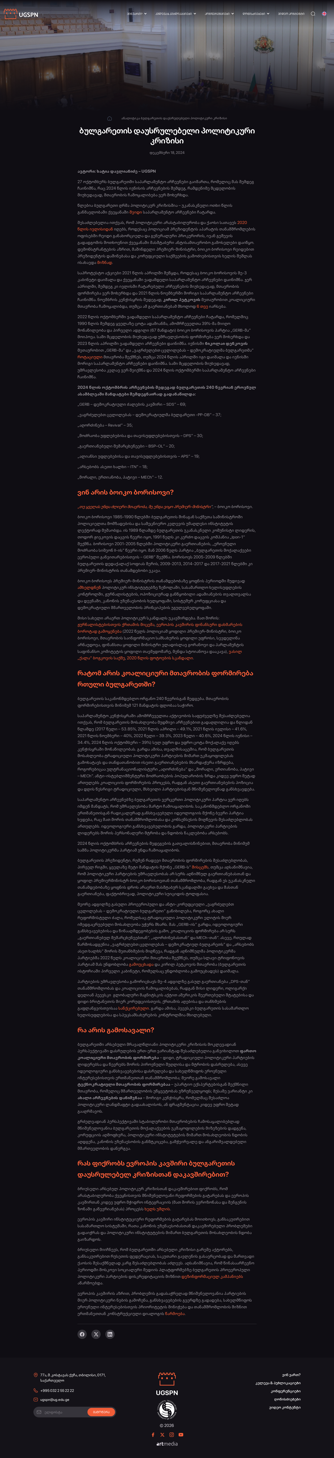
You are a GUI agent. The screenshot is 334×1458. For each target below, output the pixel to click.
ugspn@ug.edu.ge (54, 1399)
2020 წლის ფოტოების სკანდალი (160, 657)
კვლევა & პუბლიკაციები (173, 14)
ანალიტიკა (130, 118)
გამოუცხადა (141, 964)
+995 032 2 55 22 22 (57, 1390)
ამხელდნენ (89, 587)
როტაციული (90, 356)
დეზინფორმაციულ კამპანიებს (212, 1276)
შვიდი (135, 212)
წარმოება (175, 1313)
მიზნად (104, 262)
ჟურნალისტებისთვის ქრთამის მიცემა (115, 624)
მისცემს (200, 867)
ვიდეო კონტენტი (291, 14)
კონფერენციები (217, 14)
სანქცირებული (133, 1008)
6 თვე (202, 306)
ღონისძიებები (254, 14)
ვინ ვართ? (134, 14)
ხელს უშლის (157, 1208)
